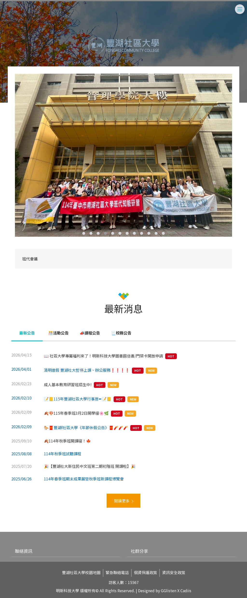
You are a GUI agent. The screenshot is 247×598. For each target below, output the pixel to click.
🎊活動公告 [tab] (58, 333)
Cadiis (185, 590)
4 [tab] (105, 233)
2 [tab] (90, 233)
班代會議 (30, 258)
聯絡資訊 (23, 551)
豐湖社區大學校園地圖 (81, 572)
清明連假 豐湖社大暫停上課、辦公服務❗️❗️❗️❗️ (87, 370)
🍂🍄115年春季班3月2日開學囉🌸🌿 (76, 413)
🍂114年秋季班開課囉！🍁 (67, 441)
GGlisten (168, 590)
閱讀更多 (122, 501)
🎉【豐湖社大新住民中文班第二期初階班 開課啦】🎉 (90, 466)
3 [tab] (98, 233)
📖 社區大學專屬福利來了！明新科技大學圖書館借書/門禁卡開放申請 (103, 356)
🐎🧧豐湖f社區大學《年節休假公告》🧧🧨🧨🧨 (86, 427)
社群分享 (139, 551)
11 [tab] (156, 233)
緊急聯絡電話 (117, 572)
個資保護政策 (145, 572)
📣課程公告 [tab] (90, 333)
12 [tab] (163, 233)
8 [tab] (134, 233)
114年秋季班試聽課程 (62, 453)
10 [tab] (148, 233)
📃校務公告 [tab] (121, 333)
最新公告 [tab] (27, 333)
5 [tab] (112, 233)
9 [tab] (141, 233)
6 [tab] (119, 233)
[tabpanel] (123, 155)
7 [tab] (127, 233)
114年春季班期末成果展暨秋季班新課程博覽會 (84, 479)
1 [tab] (83, 233)
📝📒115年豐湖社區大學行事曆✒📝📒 (77, 399)
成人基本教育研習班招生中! (68, 384)
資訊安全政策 (173, 572)
